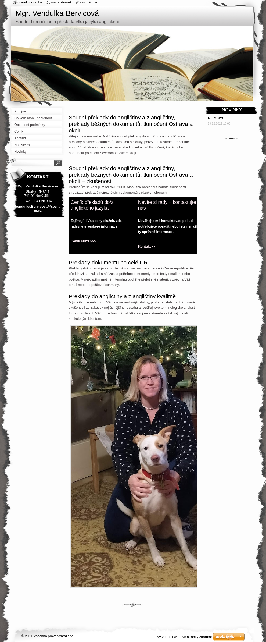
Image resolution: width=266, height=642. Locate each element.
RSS (82, 2)
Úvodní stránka (30, 2)
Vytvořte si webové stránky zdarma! (184, 637)
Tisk (95, 2)
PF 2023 (215, 118)
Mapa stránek (61, 2)
